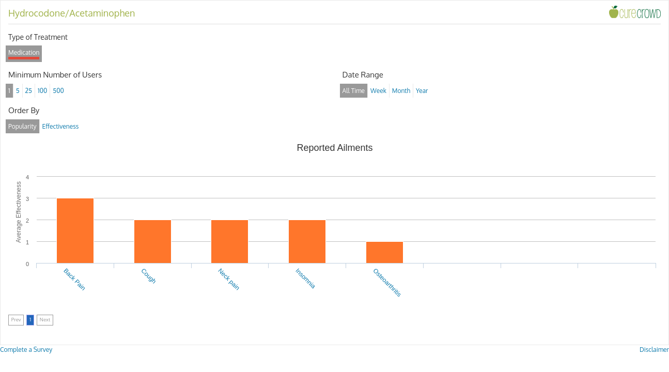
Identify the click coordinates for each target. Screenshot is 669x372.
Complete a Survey (26, 349)
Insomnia (305, 278)
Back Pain (74, 279)
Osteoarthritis (386, 282)
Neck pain (229, 279)
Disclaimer (654, 349)
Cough (148, 276)
